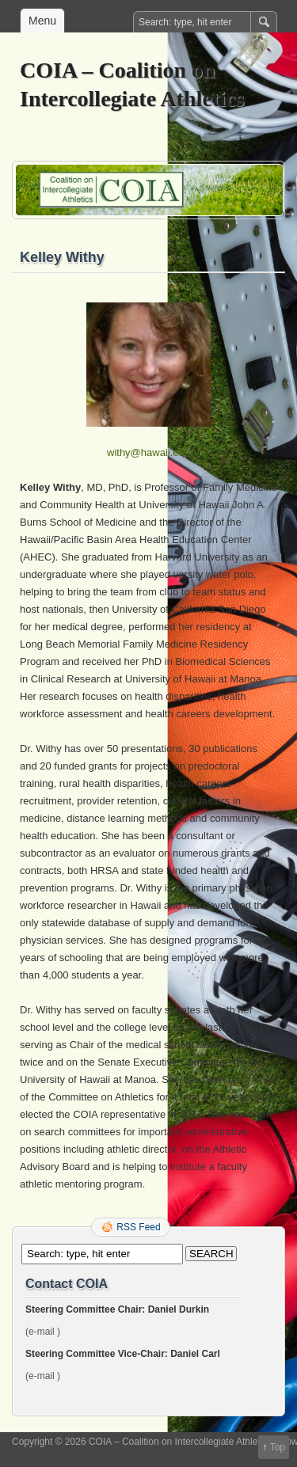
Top (277, 1447)
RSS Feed (138, 1227)
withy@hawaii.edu (148, 452)
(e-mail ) (42, 1331)
